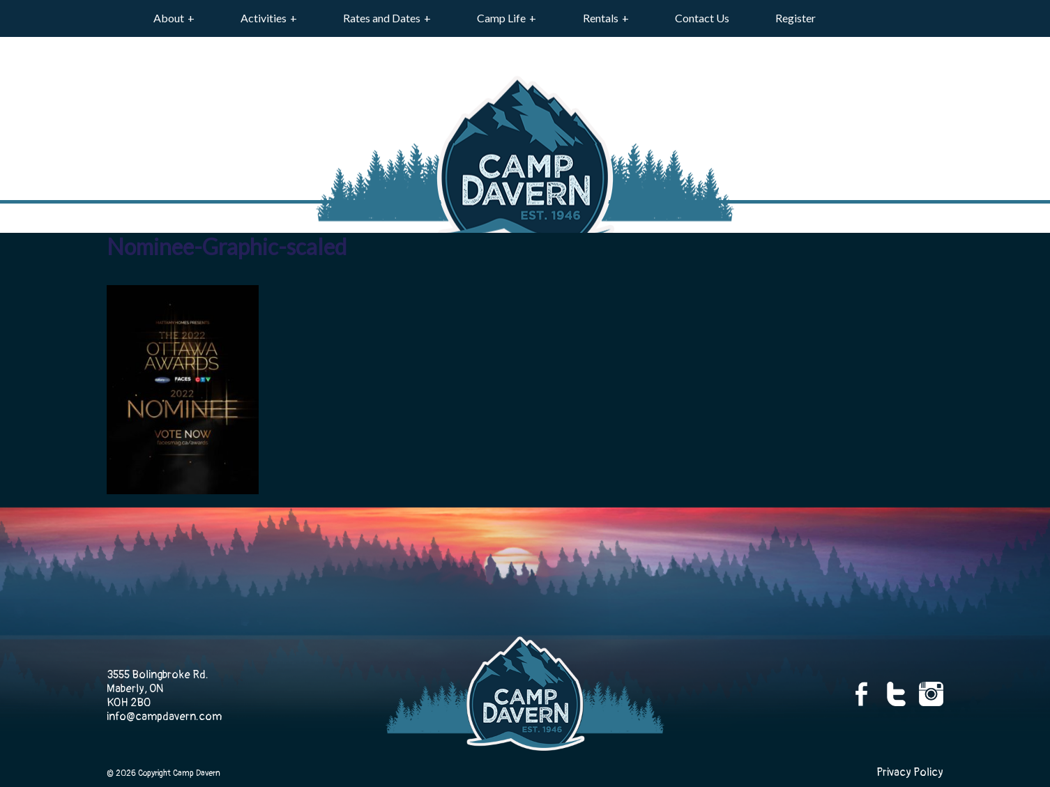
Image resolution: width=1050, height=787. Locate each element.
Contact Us (702, 17)
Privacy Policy (909, 772)
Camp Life (501, 17)
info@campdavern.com (164, 717)
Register (795, 17)
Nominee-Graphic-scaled (227, 246)
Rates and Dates (381, 17)
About (168, 17)
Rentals (600, 17)
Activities (264, 17)
